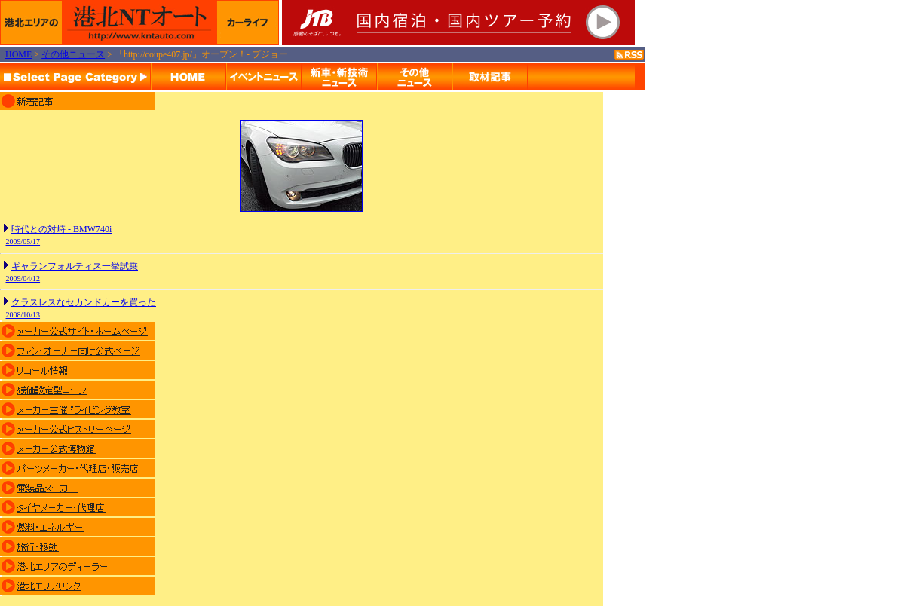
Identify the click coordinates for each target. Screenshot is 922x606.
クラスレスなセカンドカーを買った (83, 302)
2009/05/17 (23, 241)
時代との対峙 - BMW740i (61, 229)
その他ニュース (73, 54)
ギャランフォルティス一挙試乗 (74, 266)
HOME (18, 54)
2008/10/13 (23, 315)
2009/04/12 (23, 278)
